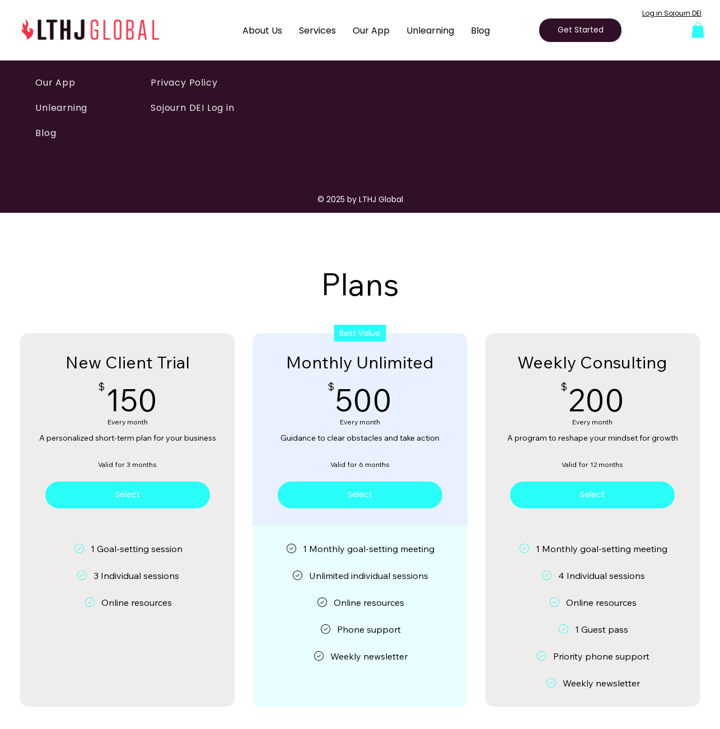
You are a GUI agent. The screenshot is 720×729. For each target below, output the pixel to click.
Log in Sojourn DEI (672, 13)
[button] (697, 30)
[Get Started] (580, 30)
